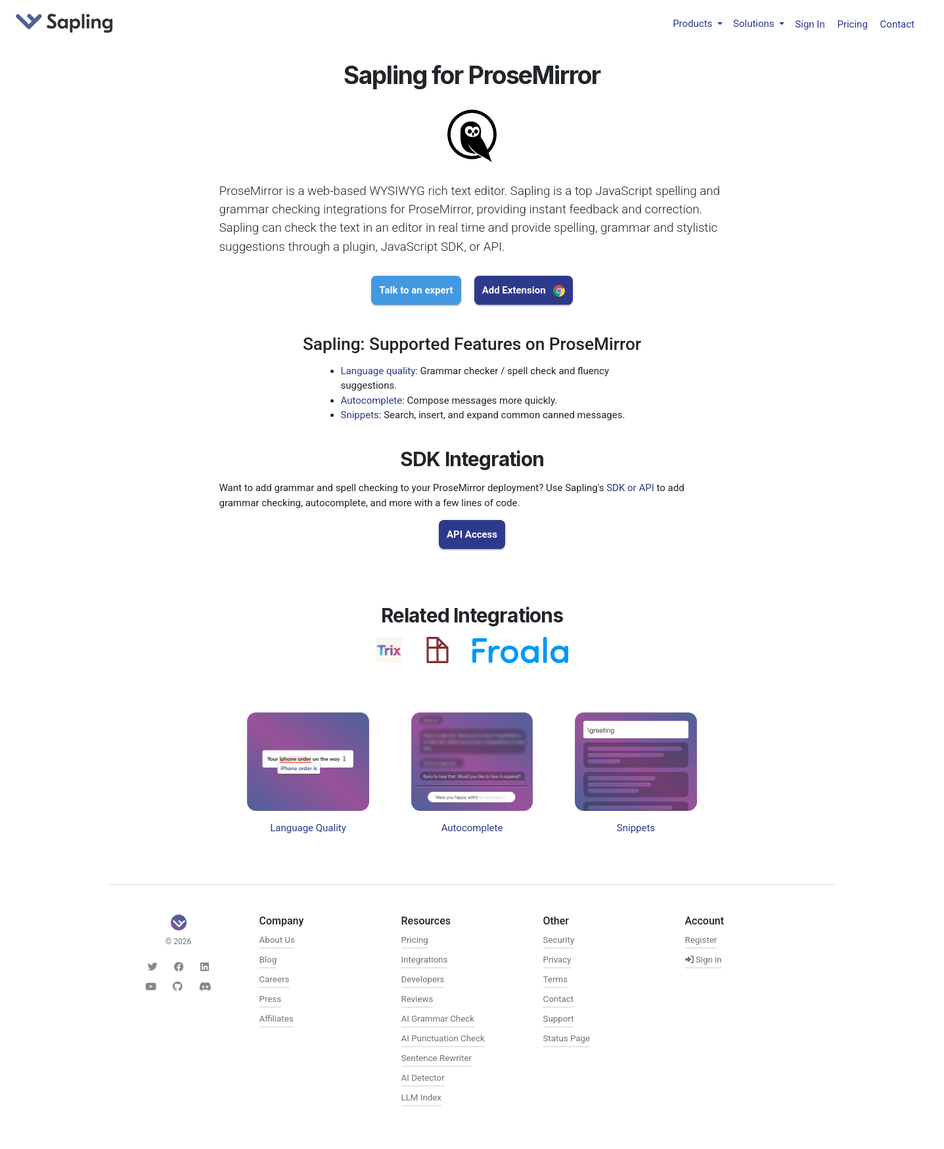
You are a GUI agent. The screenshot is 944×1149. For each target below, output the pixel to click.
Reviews (417, 999)
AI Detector (423, 1078)
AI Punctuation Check (443, 1038)
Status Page (567, 1038)
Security (559, 940)
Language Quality (308, 828)
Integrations (424, 960)
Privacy (557, 960)
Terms (555, 979)
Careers (274, 979)
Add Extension (523, 290)
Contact (897, 24)
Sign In (809, 24)
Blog (268, 960)
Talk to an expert (416, 290)
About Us (277, 940)
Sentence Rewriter (436, 1058)
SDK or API (630, 488)
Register (701, 940)
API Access (472, 534)
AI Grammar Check (437, 1019)
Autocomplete (372, 400)
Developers (423, 979)
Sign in (703, 960)
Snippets (360, 415)
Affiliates (276, 1019)
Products (694, 24)
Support (558, 1019)
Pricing (852, 24)
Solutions (754, 24)
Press (270, 999)
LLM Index (421, 1097)
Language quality (378, 371)
